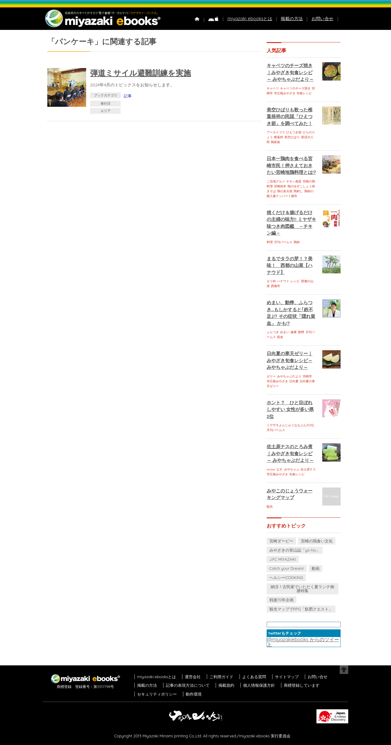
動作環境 (194, 694)
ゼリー (271, 376)
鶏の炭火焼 (284, 191)
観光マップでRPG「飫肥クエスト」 (301, 608)
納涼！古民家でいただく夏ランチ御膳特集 (302, 588)
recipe (271, 469)
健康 (294, 332)
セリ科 (271, 281)
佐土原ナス (308, 469)
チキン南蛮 (293, 181)
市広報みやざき (284, 93)
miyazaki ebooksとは (249, 18)
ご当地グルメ (276, 181)
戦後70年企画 (281, 599)
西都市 (275, 286)
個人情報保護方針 (259, 685)
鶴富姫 (275, 142)
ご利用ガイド (221, 676)
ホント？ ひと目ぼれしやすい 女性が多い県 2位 (290, 409)
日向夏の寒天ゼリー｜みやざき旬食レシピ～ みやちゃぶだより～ (289, 360)
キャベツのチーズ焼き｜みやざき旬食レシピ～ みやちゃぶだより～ (290, 72)
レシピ (295, 281)
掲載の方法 (292, 18)
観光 (270, 507)
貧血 (280, 337)
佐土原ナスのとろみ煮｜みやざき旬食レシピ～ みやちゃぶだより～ (290, 453)
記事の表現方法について (188, 685)
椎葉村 (278, 137)
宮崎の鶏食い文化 (317, 540)
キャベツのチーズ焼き (295, 88)
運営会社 (193, 676)
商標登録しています (302, 685)
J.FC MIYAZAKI (282, 559)
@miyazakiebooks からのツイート (303, 641)
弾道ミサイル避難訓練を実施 (140, 72)
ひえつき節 (293, 132)
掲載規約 (226, 685)
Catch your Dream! (286, 568)
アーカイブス (276, 132)
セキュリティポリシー (157, 694)
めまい (284, 332)
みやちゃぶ (291, 469)
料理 (270, 242)
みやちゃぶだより (289, 376)
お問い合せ (323, 18)
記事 (128, 95)
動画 (316, 568)
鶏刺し (298, 191)
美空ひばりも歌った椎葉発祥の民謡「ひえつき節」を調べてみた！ (289, 116)
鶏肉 (297, 242)
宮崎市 (307, 376)
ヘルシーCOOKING (286, 577)
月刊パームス (283, 242)
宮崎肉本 (280, 186)
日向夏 (293, 381)
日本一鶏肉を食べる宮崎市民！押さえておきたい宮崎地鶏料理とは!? (291, 165)
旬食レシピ (304, 93)
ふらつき (273, 332)
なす (279, 469)
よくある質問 (254, 676)
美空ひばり (292, 137)
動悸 (301, 332)
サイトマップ (287, 676)
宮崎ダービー (281, 540)
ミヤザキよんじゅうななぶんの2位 (290, 425)
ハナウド (283, 281)
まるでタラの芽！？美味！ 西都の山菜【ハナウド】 (289, 265)
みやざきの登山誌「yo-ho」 (294, 550)
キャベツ (273, 88)
